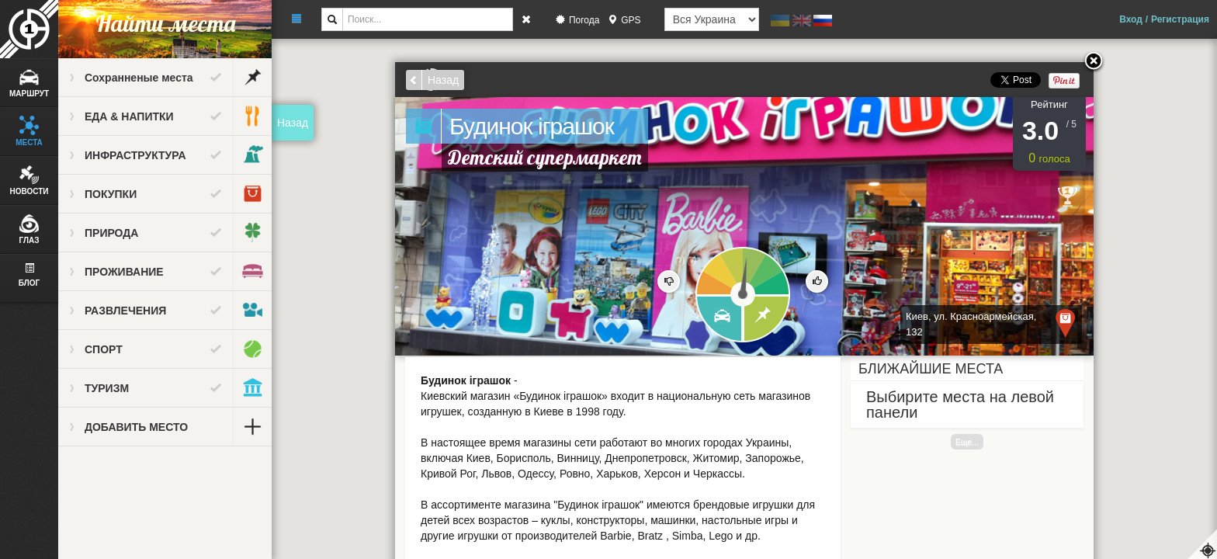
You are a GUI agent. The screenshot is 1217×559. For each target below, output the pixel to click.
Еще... (967, 441)
